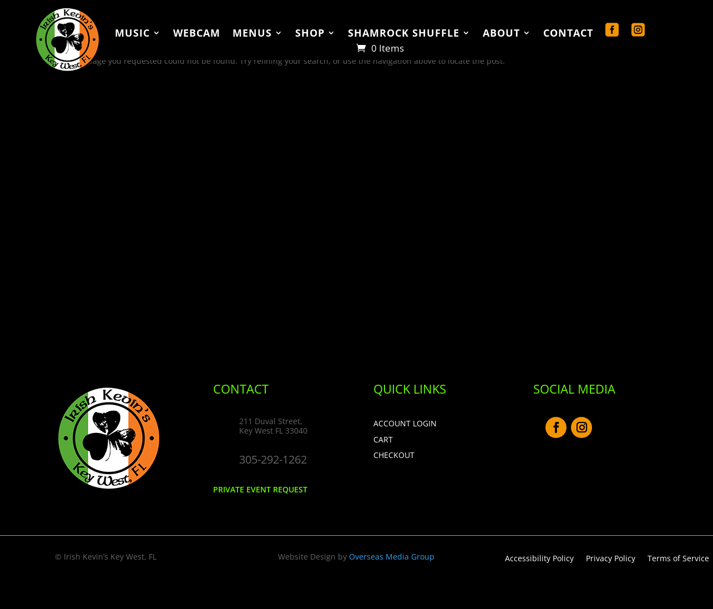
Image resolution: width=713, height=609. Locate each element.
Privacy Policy (610, 559)
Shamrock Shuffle (403, 33)
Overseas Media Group (391, 556)
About (501, 33)
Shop (310, 33)
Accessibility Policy (539, 559)
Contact (568, 33)
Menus (252, 33)
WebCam (196, 33)
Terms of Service (678, 559)
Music (132, 33)
